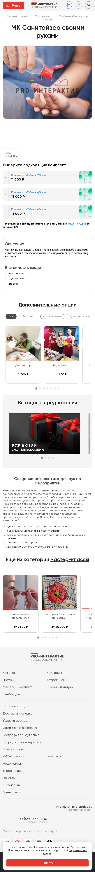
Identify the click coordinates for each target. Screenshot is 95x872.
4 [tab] (47, 388)
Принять (47, 863)
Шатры (8, 680)
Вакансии (10, 778)
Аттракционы (57, 680)
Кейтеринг (55, 673)
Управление (12, 771)
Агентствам (12, 792)
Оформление (52, 316)
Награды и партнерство (22, 742)
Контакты (55, 756)
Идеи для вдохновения (20, 728)
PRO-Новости (13, 756)
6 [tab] (55, 388)
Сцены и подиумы (60, 687)
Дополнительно (80, 316)
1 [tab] (36, 388)
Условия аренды (15, 720)
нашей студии (77, 224)
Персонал (28, 316)
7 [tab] (58, 388)
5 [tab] (51, 388)
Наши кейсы (12, 763)
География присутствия (21, 735)
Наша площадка (15, 706)
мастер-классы (69, 559)
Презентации (13, 749)
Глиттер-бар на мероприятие (21, 616)
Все (11, 316)
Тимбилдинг (11, 694)
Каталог (9, 673)
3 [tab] (44, 388)
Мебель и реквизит (17, 687)
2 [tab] (40, 388)
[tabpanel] (23, 355)
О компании (11, 785)
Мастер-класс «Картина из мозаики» (59, 616)
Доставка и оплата (18, 713)
